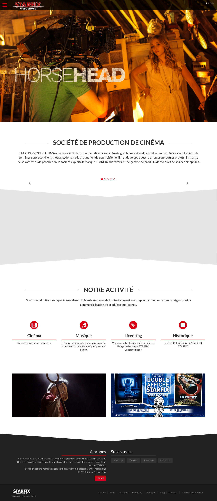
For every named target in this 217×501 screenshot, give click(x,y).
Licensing (137, 492)
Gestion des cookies (192, 492)
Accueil (102, 492)
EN (212, 3)
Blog (162, 492)
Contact (100, 478)
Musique (123, 492)
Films (112, 492)
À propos (151, 492)
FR (207, 3)
